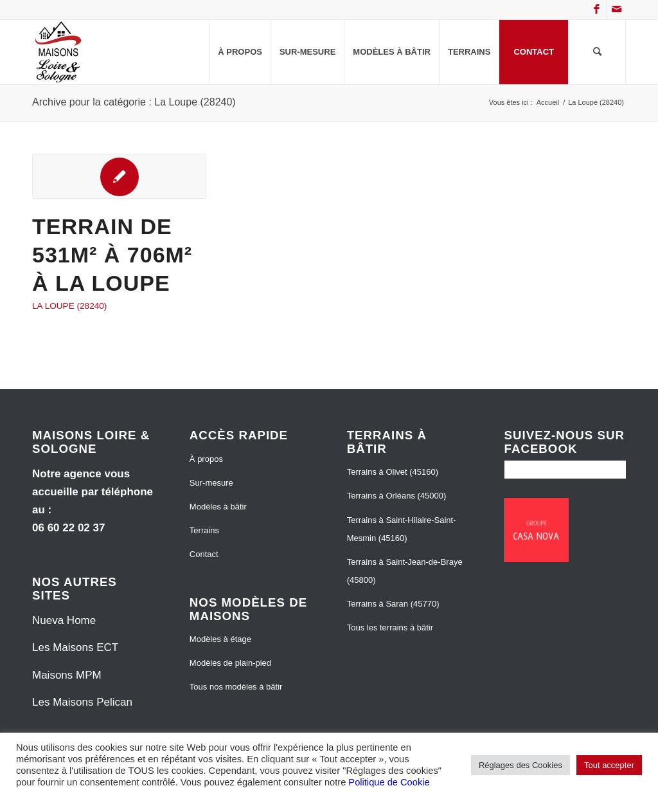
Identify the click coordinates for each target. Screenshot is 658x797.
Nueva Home (64, 620)
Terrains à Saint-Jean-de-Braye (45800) (405, 571)
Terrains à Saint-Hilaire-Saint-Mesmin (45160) (401, 529)
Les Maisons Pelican (82, 702)
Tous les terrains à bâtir (390, 627)
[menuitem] (240, 52)
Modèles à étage (220, 639)
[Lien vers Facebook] (596, 9)
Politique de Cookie (388, 782)
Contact (204, 554)
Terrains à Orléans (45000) (397, 495)
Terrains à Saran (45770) (393, 604)
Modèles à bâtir (218, 506)
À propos (206, 459)
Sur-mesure (211, 483)
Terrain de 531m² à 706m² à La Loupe (112, 254)
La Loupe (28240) (69, 306)
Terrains (204, 530)
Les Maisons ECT (75, 647)
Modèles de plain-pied (230, 663)
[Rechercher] (597, 52)
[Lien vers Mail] (616, 9)
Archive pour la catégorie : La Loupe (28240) (134, 101)
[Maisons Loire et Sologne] (58, 52)
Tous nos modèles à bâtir (236, 687)
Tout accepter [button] (609, 765)
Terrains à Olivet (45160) (392, 472)
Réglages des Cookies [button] (520, 765)
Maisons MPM (67, 675)
